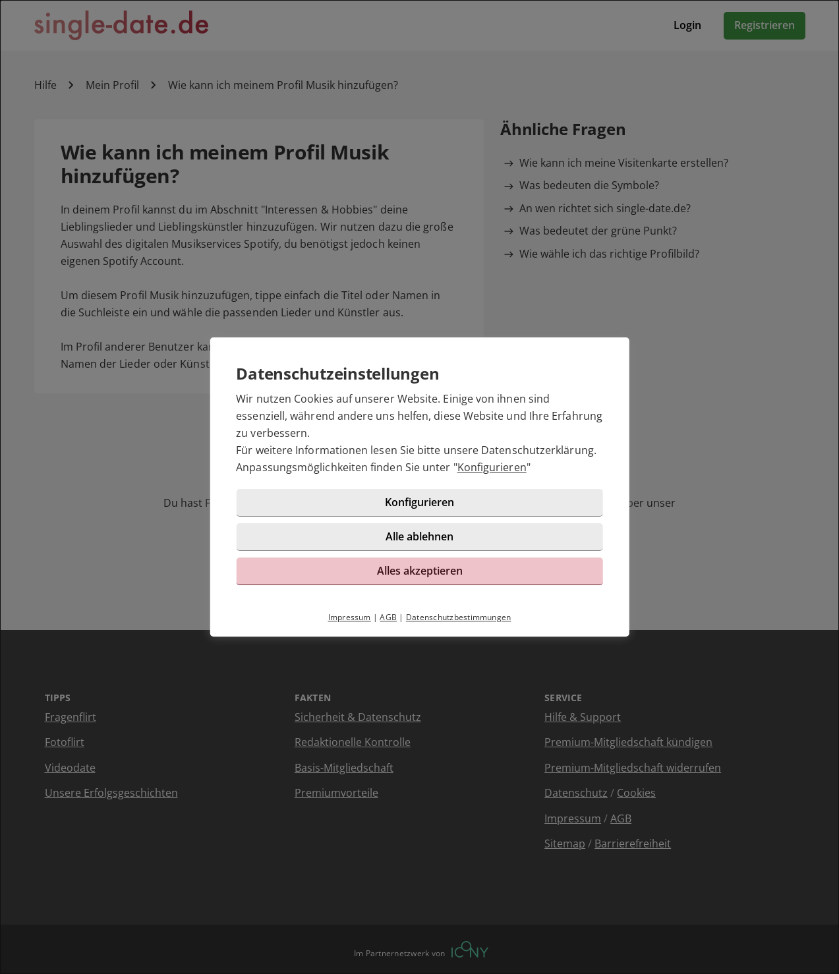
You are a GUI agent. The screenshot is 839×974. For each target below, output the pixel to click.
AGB (388, 617)
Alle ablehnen (419, 536)
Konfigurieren (492, 467)
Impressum (349, 617)
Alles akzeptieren (420, 570)
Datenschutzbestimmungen (458, 617)
